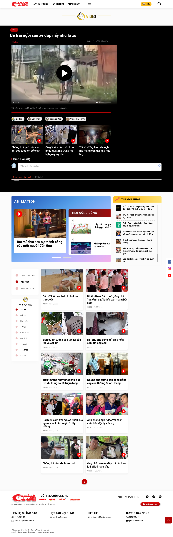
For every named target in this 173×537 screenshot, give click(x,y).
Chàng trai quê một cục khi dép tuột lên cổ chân (25, 149)
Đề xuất (74, 4)
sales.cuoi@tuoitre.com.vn (22, 521)
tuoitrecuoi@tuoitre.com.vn (99, 517)
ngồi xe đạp (55, 119)
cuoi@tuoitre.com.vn (59, 517)
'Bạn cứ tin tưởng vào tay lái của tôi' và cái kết (62, 341)
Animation (24, 355)
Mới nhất (25, 282)
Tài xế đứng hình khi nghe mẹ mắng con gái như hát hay (94, 151)
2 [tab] (67, 257)
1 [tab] (56, 257)
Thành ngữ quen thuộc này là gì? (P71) (137, 241)
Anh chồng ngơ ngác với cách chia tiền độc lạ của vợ (104, 421)
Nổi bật (58, 3)
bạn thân (36, 119)
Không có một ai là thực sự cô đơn (106, 245)
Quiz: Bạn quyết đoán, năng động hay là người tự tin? (138, 224)
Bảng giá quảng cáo (150, 504)
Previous (10, 232)
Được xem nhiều (28, 288)
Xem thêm (15, 181)
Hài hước (24, 321)
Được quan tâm (27, 275)
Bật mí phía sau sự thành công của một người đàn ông (39, 244)
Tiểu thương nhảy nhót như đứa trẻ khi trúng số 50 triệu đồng (62, 381)
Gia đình (23, 338)
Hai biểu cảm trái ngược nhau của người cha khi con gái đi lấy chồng (63, 423)
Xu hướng (40, 4)
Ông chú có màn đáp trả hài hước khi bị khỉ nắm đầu (107, 465)
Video (14, 30)
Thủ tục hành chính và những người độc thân (138, 216)
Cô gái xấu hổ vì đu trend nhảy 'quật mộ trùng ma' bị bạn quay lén (60, 151)
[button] (89, 4)
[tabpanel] (40, 231)
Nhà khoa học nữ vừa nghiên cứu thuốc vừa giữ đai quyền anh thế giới (137, 251)
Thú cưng (24, 344)
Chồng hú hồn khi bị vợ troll (59, 463)
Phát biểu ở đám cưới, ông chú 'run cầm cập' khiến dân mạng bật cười (107, 299)
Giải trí (23, 315)
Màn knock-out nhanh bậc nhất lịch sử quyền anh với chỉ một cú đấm (138, 232)
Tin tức (23, 327)
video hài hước (77, 119)
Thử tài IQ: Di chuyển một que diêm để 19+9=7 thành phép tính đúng (138, 207)
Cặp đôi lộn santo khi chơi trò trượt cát (138, 260)
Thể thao (24, 350)
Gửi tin (146, 3)
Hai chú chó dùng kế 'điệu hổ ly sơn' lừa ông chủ (105, 341)
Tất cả (23, 309)
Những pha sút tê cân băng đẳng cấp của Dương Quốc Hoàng (106, 381)
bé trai (19, 119)
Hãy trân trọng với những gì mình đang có (106, 226)
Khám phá (24, 332)
